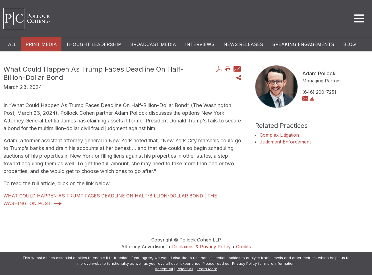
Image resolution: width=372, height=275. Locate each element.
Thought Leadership (93, 44)
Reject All (185, 268)
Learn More (207, 268)
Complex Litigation (279, 135)
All (12, 44)
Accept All (164, 268)
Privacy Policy (244, 263)
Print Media (41, 44)
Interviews (199, 44)
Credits (243, 246)
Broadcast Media (153, 44)
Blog (349, 44)
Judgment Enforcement (285, 142)
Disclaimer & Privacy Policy (201, 246)
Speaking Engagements (303, 44)
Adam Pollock (319, 73)
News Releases (243, 44)
